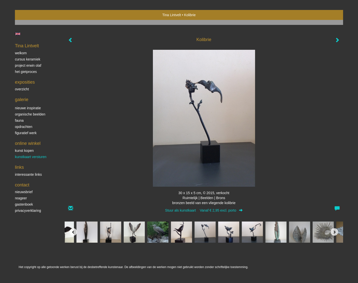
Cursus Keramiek (27, 59)
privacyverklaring (28, 211)
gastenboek (24, 204)
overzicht (22, 89)
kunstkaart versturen (30, 157)
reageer (21, 198)
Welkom (21, 53)
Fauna (19, 120)
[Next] (334, 232)
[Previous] (73, 232)
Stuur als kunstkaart (204, 210)
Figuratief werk (26, 133)
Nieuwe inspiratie (28, 108)
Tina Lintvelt (171, 15)
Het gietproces (26, 72)
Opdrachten (23, 127)
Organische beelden (30, 114)
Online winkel (28, 143)
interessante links (28, 174)
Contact (22, 184)
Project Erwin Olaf (28, 65)
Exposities (25, 82)
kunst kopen (24, 151)
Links (19, 167)
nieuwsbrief (24, 192)
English (18, 33)
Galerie (21, 99)
